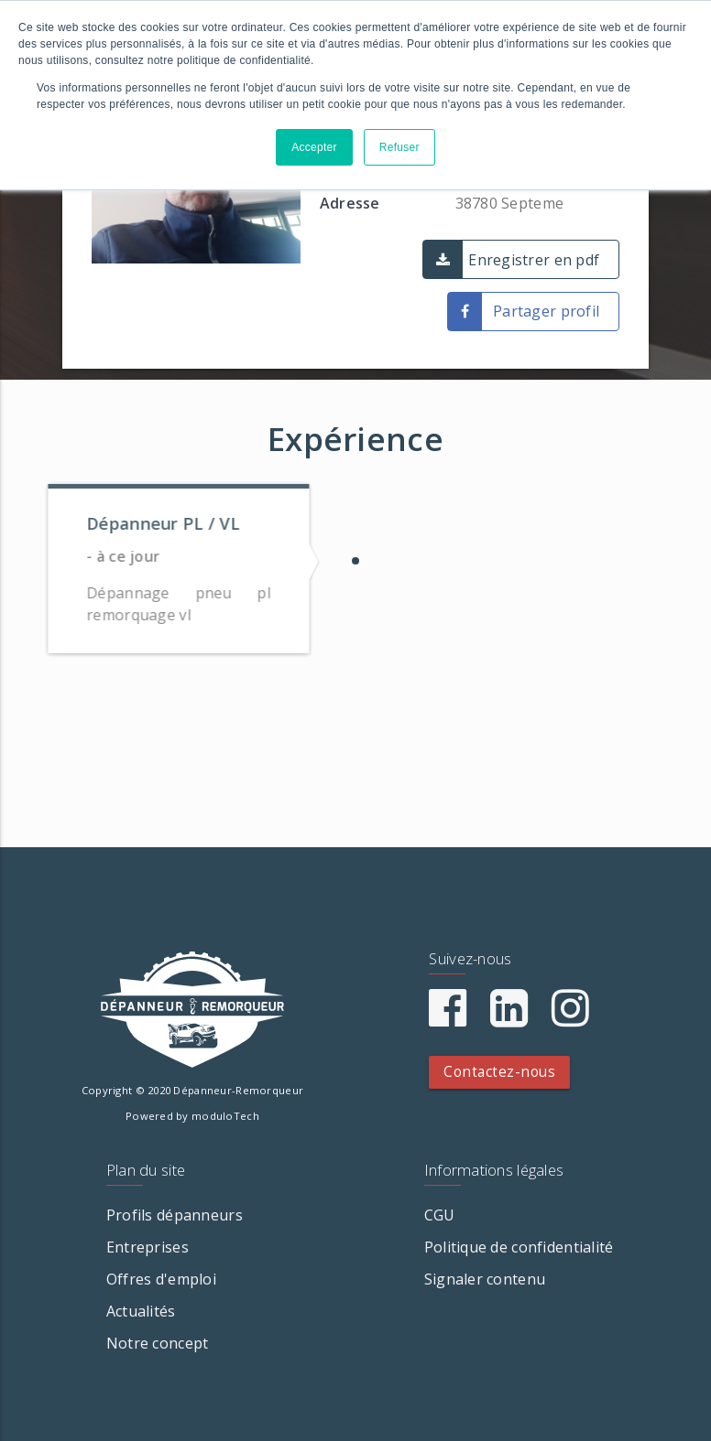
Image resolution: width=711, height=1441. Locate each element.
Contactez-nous (499, 1071)
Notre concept (157, 1343)
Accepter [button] (314, 147)
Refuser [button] (399, 147)
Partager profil (546, 311)
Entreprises (147, 1247)
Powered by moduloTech (192, 1116)
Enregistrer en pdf (533, 260)
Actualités (141, 1311)
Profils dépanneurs (174, 1215)
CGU (439, 1215)
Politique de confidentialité (519, 1247)
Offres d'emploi (161, 1279)
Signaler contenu (484, 1279)
